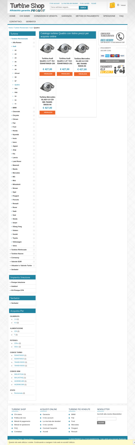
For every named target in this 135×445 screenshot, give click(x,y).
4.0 (15, 323)
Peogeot (74, 428)
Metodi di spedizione (22, 425)
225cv (16, 343)
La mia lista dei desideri (69, 3)
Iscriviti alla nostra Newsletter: (109, 414)
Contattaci (15, 21)
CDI (15, 331)
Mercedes (75, 425)
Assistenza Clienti (15, 439)
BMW (73, 414)
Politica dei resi (20, 418)
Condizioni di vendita (45, 16)
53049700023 (19, 359)
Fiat (72, 418)
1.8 (15, 319)
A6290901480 (19, 381)
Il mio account (54, 3)
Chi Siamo (25, 16)
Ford (73, 421)
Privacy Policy (29, 439)
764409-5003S (19, 366)
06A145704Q (19, 378)
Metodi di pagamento (87, 16)
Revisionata (18, 393)
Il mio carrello (84, 3)
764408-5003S (19, 362)
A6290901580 (19, 385)
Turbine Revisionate (21, 28)
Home (12, 16)
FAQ (121, 16)
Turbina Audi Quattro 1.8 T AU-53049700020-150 (47, 61)
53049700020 (19, 355)
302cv (16, 347)
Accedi (93, 3)
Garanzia (67, 16)
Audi (31, 28)
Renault (74, 432)
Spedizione (109, 16)
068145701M (18, 374)
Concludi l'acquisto (50, 428)
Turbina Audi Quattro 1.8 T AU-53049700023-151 (64, 61)
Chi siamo (18, 414)
